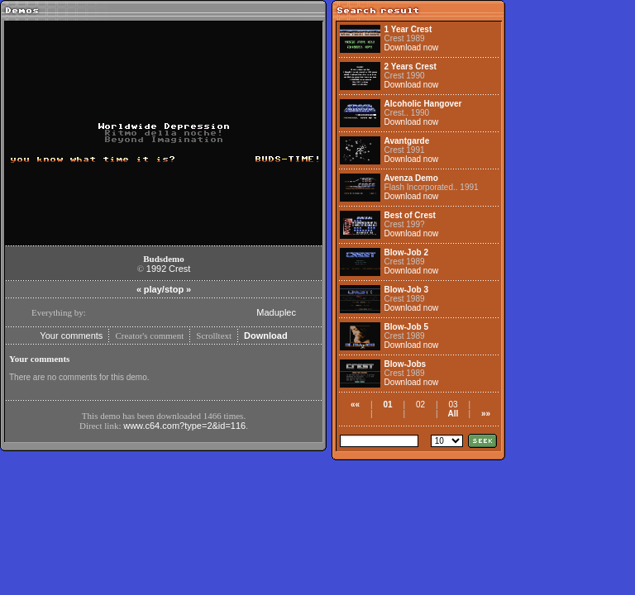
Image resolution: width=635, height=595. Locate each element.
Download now (411, 47)
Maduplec (276, 312)
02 (420, 404)
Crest (179, 269)
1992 (156, 269)
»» (485, 413)
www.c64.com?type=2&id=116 (184, 426)
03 (452, 404)
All (453, 413)
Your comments (71, 335)
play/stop (164, 289)
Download (266, 335)
